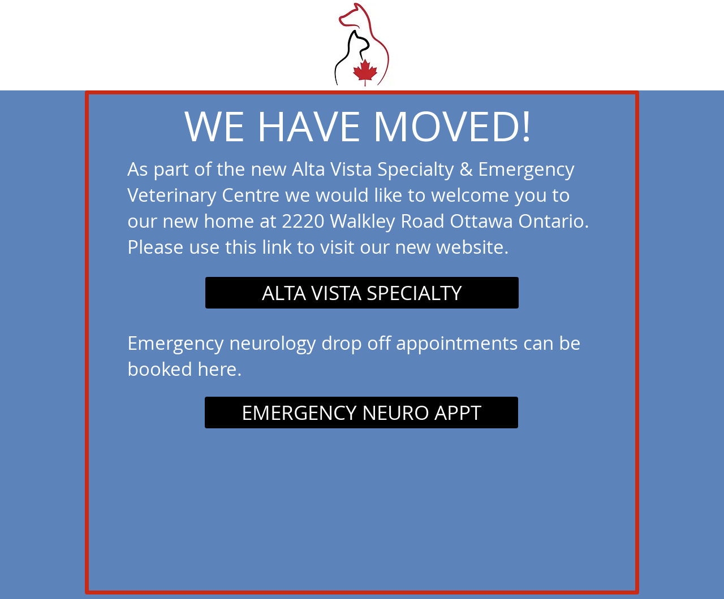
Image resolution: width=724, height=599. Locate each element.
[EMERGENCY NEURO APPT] (361, 412)
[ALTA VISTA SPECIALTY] (362, 293)
